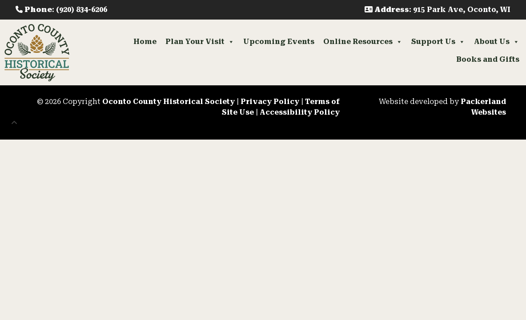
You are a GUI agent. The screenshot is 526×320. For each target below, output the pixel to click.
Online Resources (362, 42)
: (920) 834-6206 (61, 9)
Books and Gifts (487, 59)
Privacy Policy (270, 101)
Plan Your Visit (199, 42)
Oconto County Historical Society (168, 101)
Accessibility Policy (300, 112)
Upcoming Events (278, 41)
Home (145, 41)
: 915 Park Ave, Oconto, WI (437, 9)
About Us (496, 42)
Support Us (438, 42)
